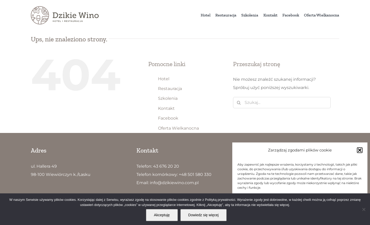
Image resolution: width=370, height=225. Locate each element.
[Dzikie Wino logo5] (65, 8)
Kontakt (166, 108)
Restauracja (170, 88)
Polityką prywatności (220, 200)
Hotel (163, 78)
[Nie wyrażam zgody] (363, 209)
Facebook (168, 118)
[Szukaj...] (282, 102)
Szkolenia (168, 98)
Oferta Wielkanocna (178, 128)
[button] (359, 150)
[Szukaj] (238, 102)
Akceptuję (162, 215)
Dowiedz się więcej (203, 215)
